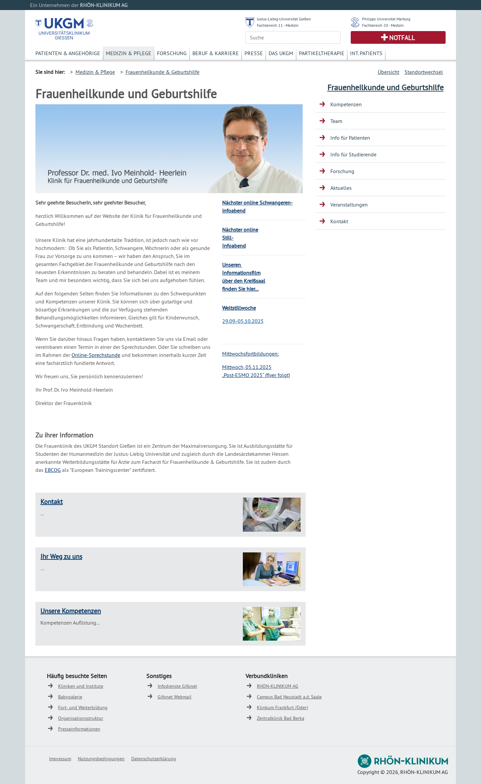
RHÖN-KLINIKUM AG (277, 686)
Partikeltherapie (321, 53)
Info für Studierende (353, 154)
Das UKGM (281, 53)
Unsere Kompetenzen (70, 611)
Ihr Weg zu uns (61, 556)
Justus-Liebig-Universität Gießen (284, 18)
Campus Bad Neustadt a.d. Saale (289, 697)
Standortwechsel (424, 72)
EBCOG (53, 470)
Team (336, 121)
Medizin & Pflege (128, 53)
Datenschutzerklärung (153, 759)
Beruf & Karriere (215, 53)
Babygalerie (70, 697)
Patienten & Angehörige (67, 53)
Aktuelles (341, 187)
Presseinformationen (79, 729)
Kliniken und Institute (80, 686)
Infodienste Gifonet (177, 686)
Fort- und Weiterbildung (83, 707)
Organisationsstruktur (80, 718)
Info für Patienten (350, 137)
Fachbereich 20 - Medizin (383, 25)
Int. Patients (366, 53)
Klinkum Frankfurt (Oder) (282, 707)
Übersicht (388, 72)
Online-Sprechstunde (95, 355)
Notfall (402, 38)
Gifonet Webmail (174, 697)
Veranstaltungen (349, 204)
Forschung (172, 53)
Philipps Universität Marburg (386, 18)
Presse (254, 53)
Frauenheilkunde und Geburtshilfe (385, 87)
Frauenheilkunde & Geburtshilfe (162, 72)
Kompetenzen (346, 104)
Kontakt (51, 501)
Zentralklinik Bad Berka (280, 718)
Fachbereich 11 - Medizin (278, 25)
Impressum (60, 759)
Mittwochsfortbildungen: (250, 353)
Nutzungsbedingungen (101, 759)
